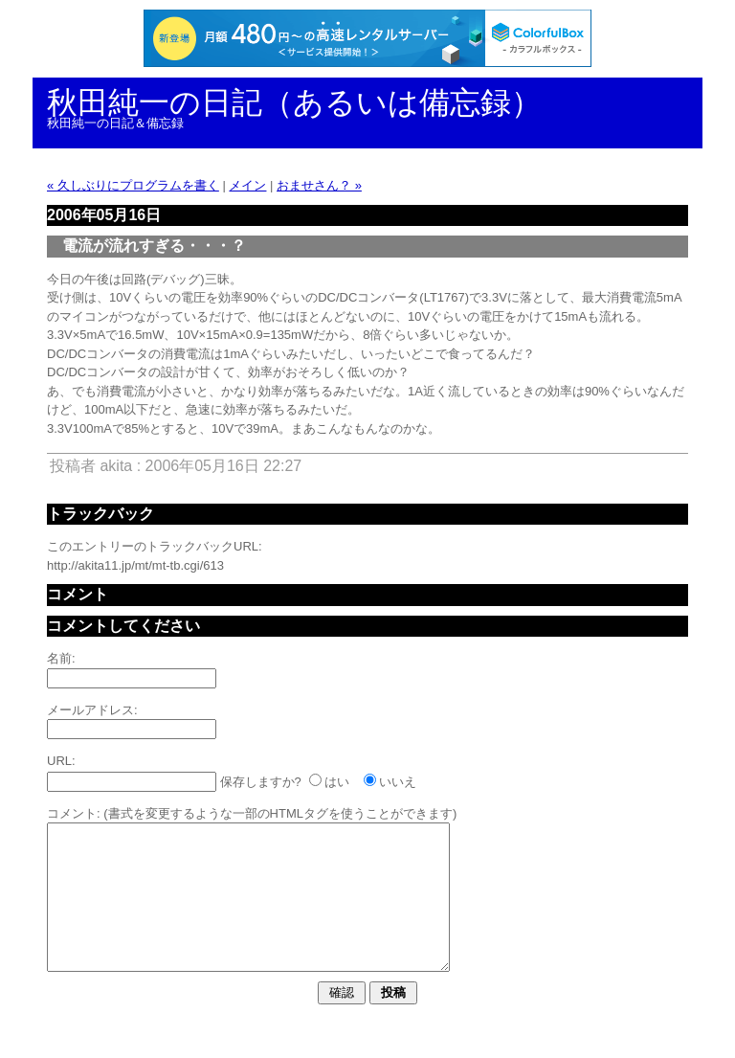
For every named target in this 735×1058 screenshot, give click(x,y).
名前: (61, 658)
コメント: (73, 813)
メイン (247, 185)
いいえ (397, 782)
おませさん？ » (319, 185)
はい (336, 782)
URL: (61, 761)
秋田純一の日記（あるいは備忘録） (294, 102)
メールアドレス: (92, 710)
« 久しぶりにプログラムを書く (133, 185)
